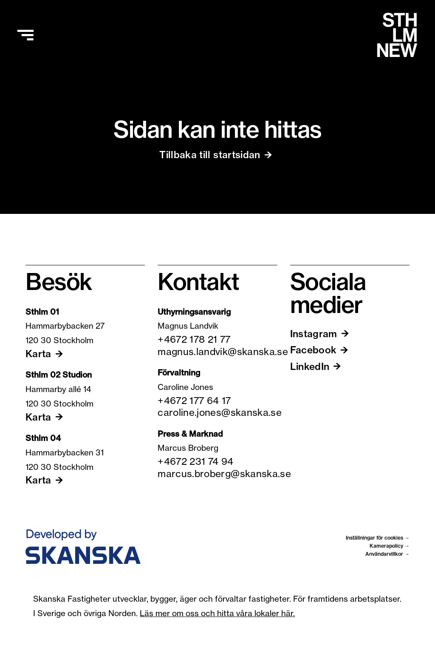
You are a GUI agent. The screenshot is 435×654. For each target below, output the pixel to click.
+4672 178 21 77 (194, 339)
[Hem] (397, 35)
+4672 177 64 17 (194, 401)
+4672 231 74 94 (195, 461)
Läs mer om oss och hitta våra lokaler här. (217, 613)
